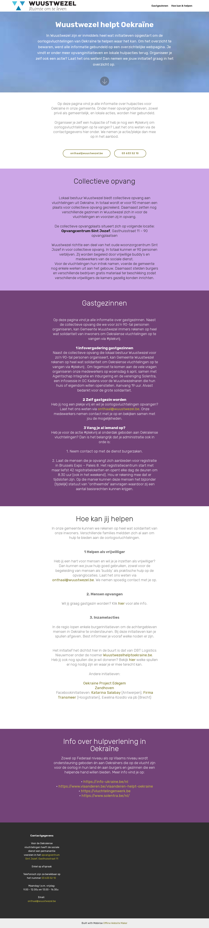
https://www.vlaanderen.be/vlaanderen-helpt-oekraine (105, 786)
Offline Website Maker (115, 923)
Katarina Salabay (106, 692)
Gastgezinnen (159, 5)
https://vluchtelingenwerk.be (105, 791)
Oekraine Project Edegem (104, 683)
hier (122, 603)
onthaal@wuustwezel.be (86, 153)
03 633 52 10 (130, 153)
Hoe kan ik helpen (181, 5)
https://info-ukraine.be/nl (105, 782)
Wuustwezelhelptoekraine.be (127, 655)
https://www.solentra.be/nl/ (106, 796)
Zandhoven (104, 688)
